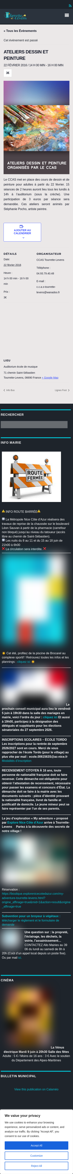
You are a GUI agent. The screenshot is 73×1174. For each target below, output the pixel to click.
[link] (25, 822)
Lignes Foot (61, 390)
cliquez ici (23, 661)
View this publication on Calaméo (36, 1089)
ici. (20, 957)
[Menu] (68, 16)
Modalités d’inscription (16, 760)
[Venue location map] (36, 329)
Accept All (36, 1145)
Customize (36, 1155)
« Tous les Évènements (20, 30)
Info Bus (10, 390)
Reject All (36, 1165)
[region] (36, 1141)
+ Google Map (50, 377)
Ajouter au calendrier (22, 232)
